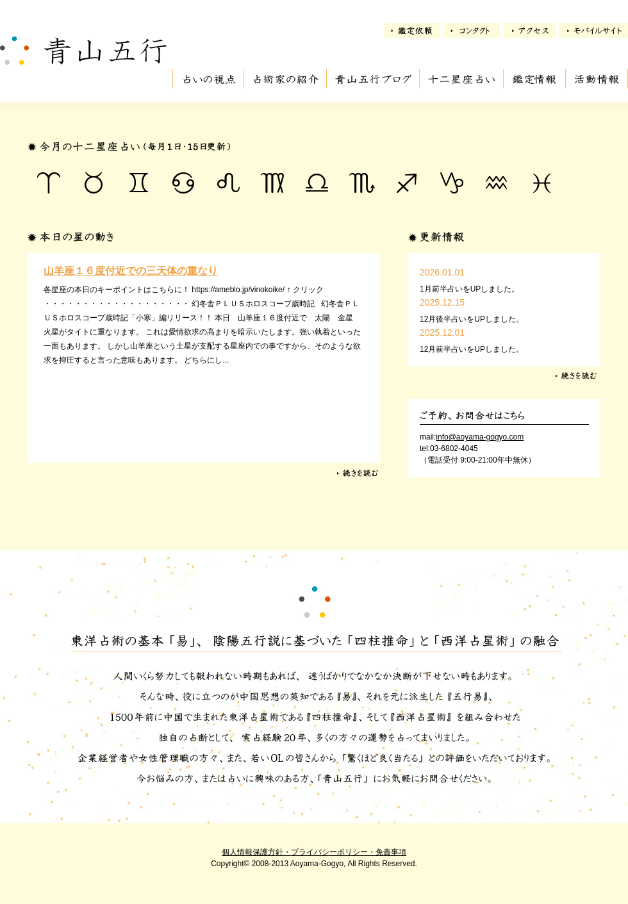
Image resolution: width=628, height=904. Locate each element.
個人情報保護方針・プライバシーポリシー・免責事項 (314, 852)
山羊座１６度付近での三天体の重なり (131, 271)
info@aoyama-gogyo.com (480, 436)
